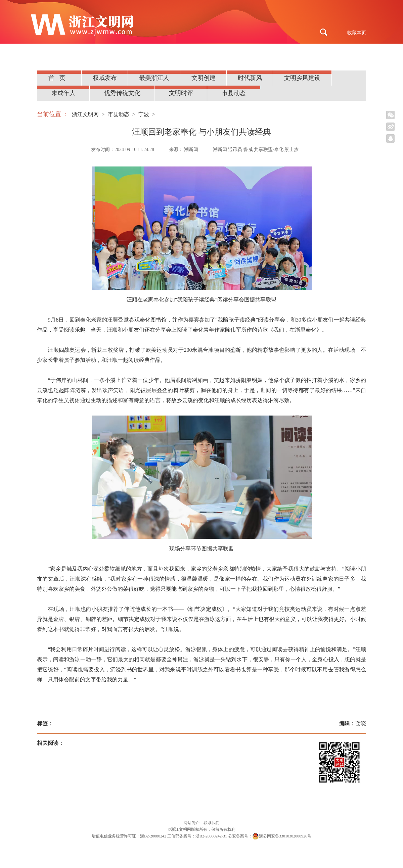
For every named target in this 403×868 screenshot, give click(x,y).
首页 (59, 78)
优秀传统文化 (122, 93)
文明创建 (203, 78)
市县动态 (234, 93)
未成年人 (63, 93)
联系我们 (212, 822)
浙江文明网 (85, 114)
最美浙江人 (154, 78)
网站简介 (191, 822)
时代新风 (250, 78)
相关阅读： (50, 743)
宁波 (143, 114)
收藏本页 (356, 32)
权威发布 (105, 78)
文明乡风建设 (302, 78)
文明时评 (181, 93)
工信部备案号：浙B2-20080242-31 (197, 836)
